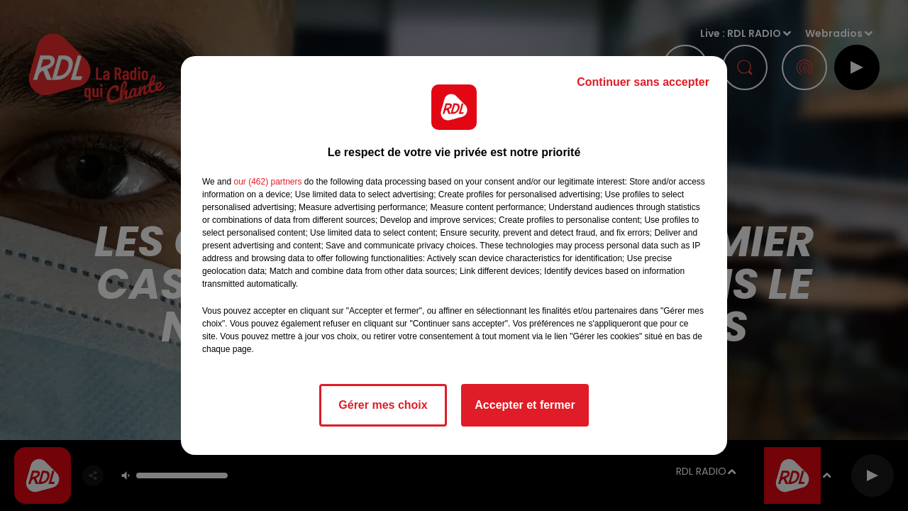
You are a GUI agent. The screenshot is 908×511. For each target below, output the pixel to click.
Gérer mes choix (382, 405)
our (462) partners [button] (267, 182)
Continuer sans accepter (643, 82)
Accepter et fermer (525, 405)
